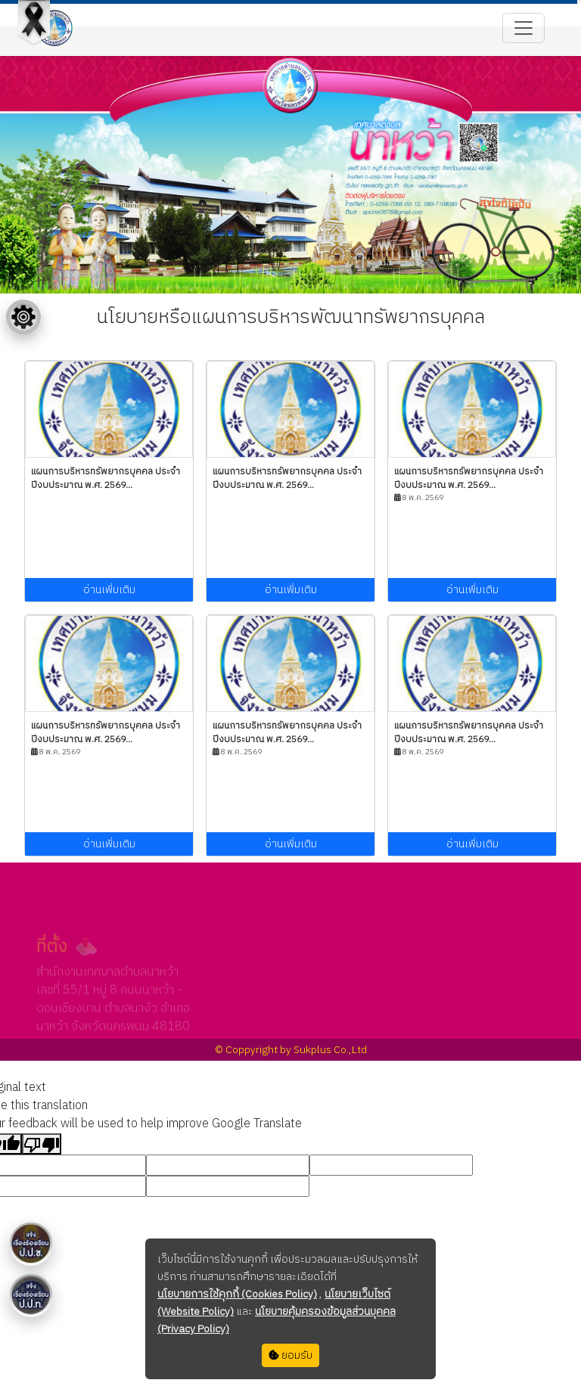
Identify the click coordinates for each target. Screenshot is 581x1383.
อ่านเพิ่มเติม (109, 589)
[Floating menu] (23, 317)
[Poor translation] (41, 1144)
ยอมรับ (290, 1355)
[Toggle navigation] (523, 28)
